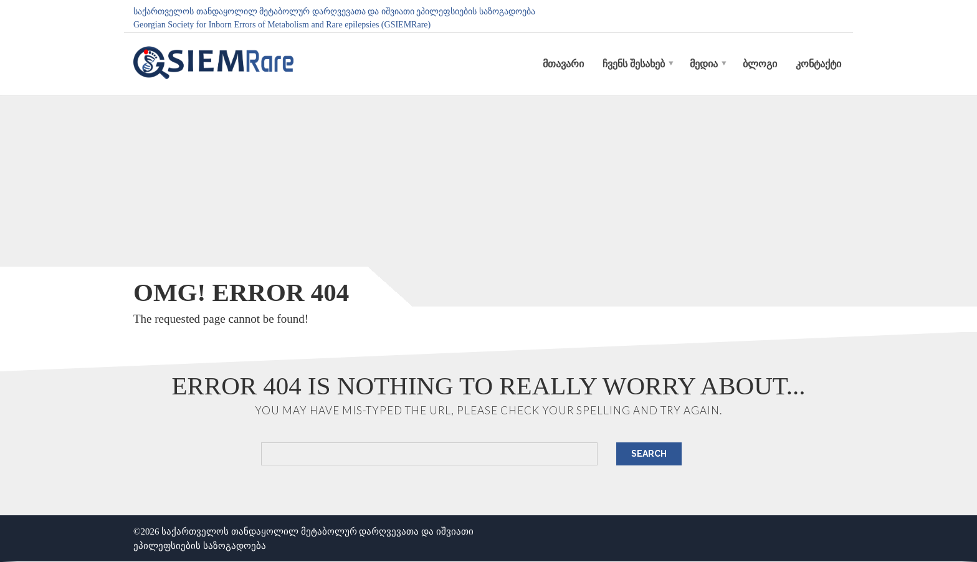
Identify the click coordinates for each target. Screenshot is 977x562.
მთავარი (563, 64)
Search (649, 454)
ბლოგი (760, 64)
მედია (704, 64)
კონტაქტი (818, 64)
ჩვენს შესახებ (634, 64)
